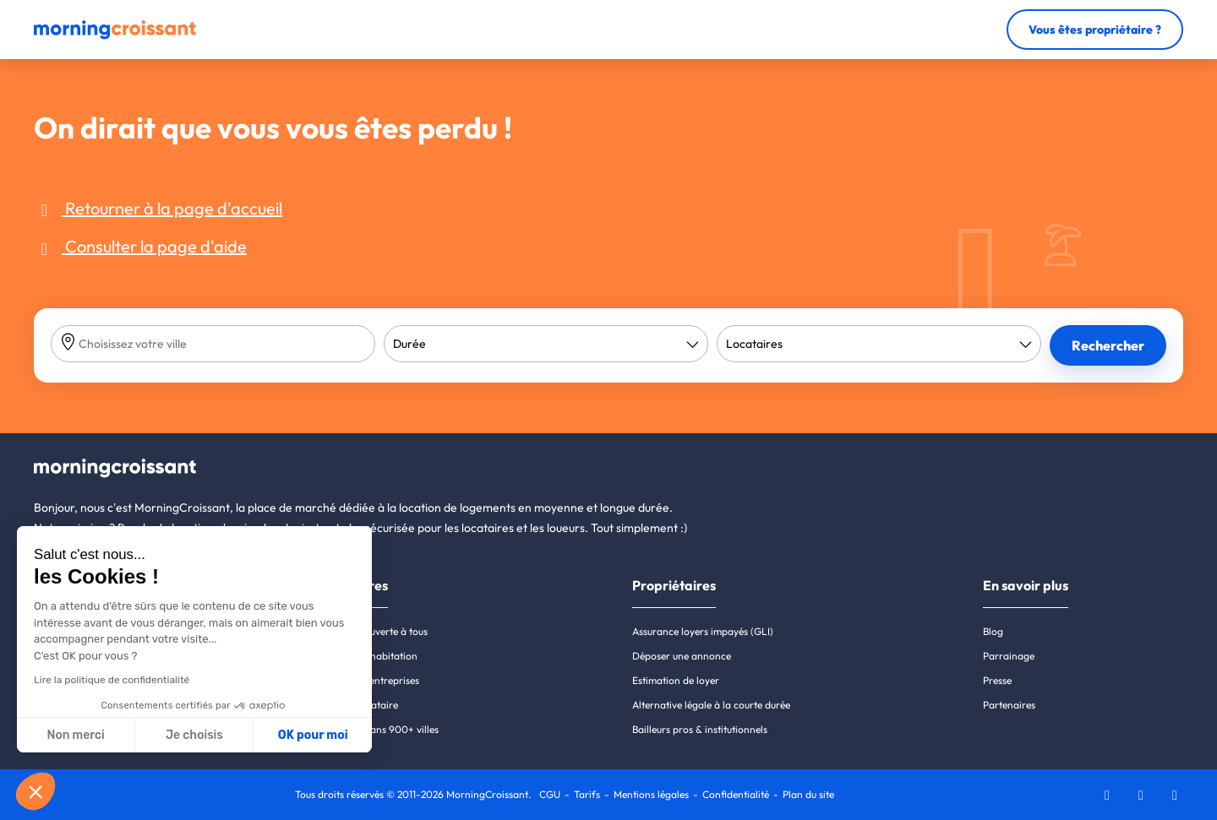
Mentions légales (651, 794)
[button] (35, 791)
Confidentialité (735, 794)
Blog (993, 631)
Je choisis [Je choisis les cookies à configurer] (194, 735)
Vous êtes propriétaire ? (1095, 29)
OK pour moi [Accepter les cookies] (313, 735)
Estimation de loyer (675, 680)
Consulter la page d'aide (140, 246)
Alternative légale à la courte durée (711, 704)
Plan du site (808, 794)
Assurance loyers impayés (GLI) (702, 631)
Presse (997, 680)
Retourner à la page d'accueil (158, 208)
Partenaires (1009, 704)
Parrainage (1008, 655)
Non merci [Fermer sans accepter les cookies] (75, 735)
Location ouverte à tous (374, 631)
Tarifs (587, 794)
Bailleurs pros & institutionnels (699, 729)
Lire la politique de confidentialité (111, 680)
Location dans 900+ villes (380, 729)
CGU (549, 794)
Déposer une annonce (681, 655)
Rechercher (1108, 345)
